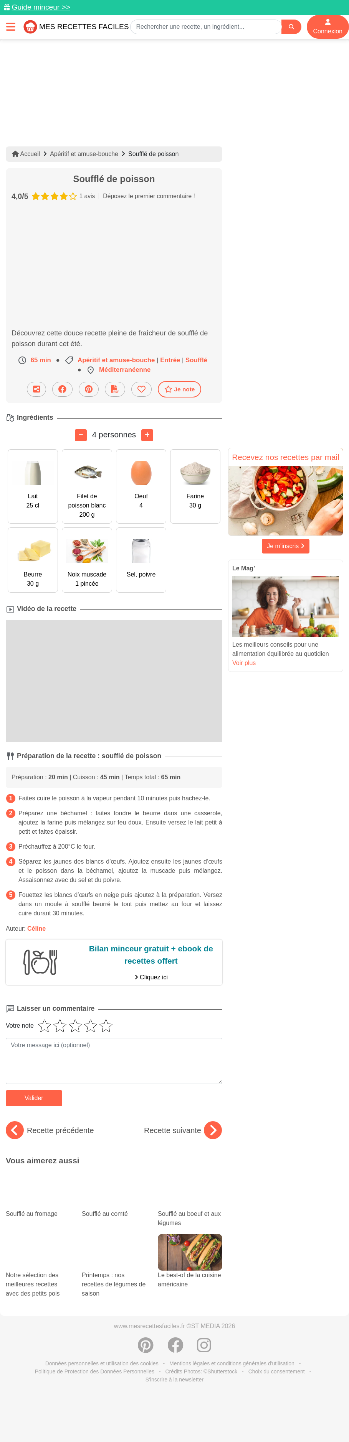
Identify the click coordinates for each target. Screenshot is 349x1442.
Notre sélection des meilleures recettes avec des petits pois (38, 1273)
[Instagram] (204, 1349)
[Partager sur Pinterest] (89, 389)
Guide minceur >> (41, 7)
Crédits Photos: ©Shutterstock (201, 1371)
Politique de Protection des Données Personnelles (94, 1371)
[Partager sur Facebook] (62, 389)
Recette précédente (50, 1130)
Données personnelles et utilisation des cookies (102, 1363)
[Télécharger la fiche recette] (115, 389)
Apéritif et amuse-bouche (84, 154)
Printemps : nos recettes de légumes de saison (114, 1273)
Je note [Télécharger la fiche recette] (179, 389)
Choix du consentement (276, 1371)
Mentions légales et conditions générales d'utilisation (231, 1363)
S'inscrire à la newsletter (174, 1379)
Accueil (26, 154)
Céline (36, 928)
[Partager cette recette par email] (36, 389)
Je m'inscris (285, 546)
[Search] (291, 27)
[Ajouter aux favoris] (141, 389)
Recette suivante (183, 1130)
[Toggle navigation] (11, 26)
